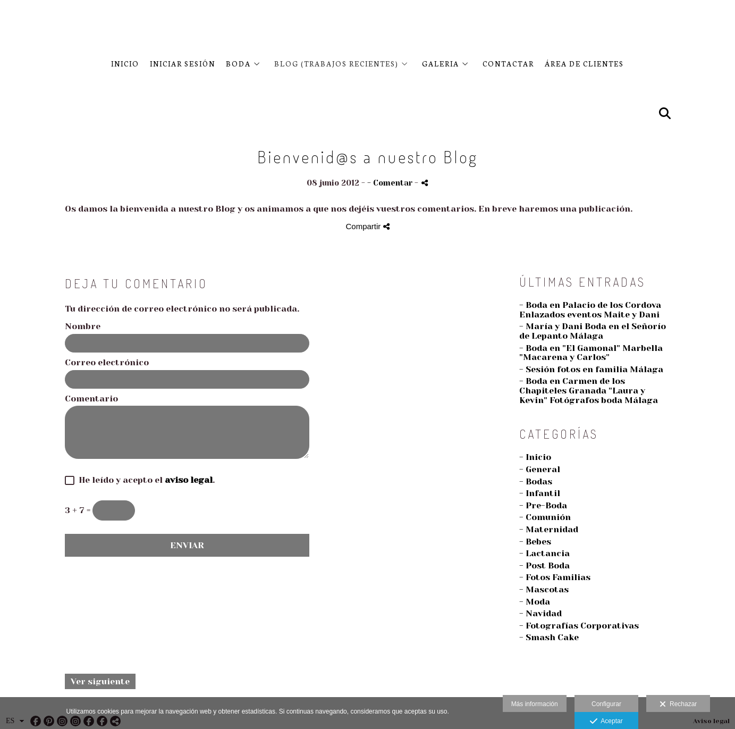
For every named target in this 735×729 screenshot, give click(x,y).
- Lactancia (544, 553)
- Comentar (391, 183)
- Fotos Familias (554, 577)
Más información (534, 704)
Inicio (125, 63)
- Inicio (535, 457)
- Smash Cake (549, 637)
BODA (238, 63)
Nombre (82, 326)
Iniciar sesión (182, 63)
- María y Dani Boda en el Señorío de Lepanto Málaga (592, 331)
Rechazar (678, 704)
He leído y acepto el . (144, 480)
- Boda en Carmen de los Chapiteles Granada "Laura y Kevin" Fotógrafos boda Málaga (588, 390)
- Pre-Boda (543, 505)
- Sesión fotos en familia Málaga (591, 369)
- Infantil (539, 493)
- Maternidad (548, 529)
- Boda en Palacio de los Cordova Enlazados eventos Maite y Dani (590, 310)
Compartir (367, 226)
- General (539, 469)
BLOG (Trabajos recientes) (336, 63)
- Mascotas (544, 589)
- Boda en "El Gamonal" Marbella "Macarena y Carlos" (591, 353)
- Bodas (535, 481)
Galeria (440, 63)
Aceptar (606, 721)
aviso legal (189, 480)
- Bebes (535, 542)
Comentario (91, 399)
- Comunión (545, 517)
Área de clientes (584, 63)
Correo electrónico (107, 362)
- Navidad (540, 613)
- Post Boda (544, 565)
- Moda (534, 602)
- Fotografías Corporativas (579, 626)
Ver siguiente (100, 681)
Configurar (606, 704)
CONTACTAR (508, 63)
